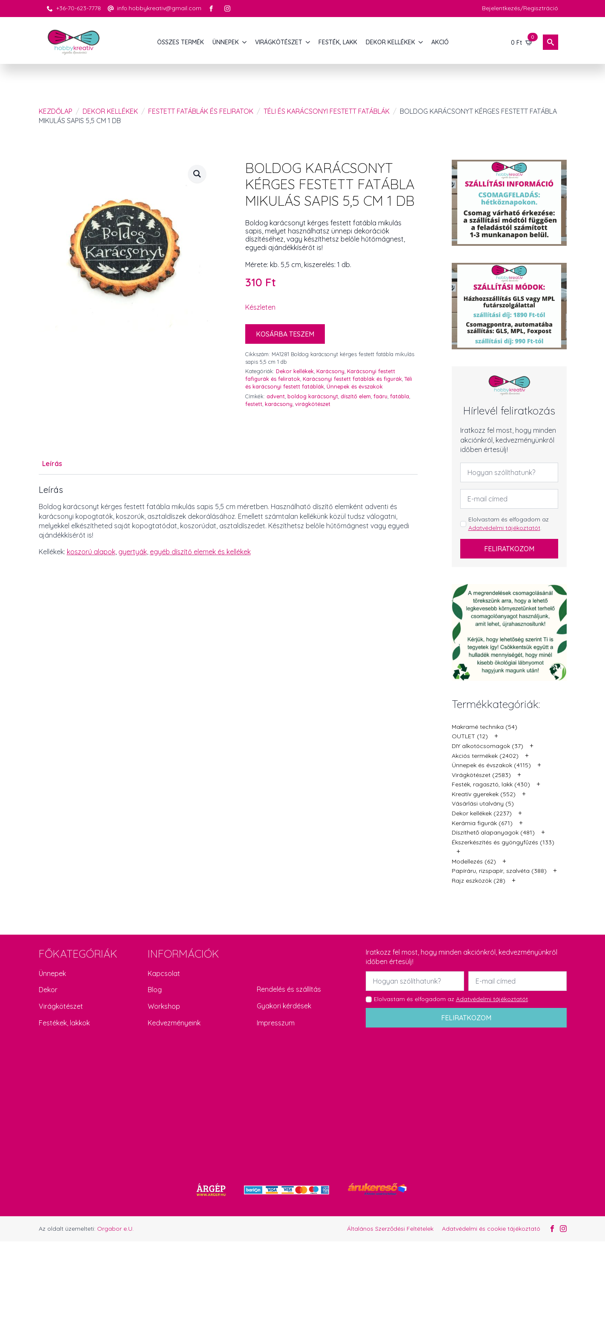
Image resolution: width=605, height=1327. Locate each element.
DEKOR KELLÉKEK (390, 42)
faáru (380, 396)
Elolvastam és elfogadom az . (508, 523)
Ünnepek (52, 973)
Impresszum (276, 1023)
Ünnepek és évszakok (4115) (491, 765)
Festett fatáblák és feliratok (200, 111)
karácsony (278, 403)
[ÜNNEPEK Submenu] (245, 42)
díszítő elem (356, 396)
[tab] (52, 463)
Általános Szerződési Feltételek (390, 1228)
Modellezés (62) (474, 861)
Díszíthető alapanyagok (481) (493, 832)
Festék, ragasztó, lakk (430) (491, 784)
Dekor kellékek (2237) (482, 813)
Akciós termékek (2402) (485, 756)
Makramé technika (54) (484, 727)
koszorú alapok (91, 551)
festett (253, 403)
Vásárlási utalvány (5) (483, 803)
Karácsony (330, 371)
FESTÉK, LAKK (337, 42)
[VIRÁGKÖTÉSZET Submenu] (308, 42)
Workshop (164, 1006)
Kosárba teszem (285, 334)
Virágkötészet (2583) (481, 775)
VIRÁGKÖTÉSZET (278, 42)
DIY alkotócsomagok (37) (487, 746)
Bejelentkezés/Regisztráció (520, 8)
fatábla (399, 396)
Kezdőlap (55, 111)
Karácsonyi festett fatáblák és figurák (352, 378)
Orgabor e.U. (115, 1228)
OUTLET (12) (470, 736)
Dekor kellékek (110, 111)
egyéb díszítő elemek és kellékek (200, 551)
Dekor (48, 989)
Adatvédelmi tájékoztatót (504, 528)
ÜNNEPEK (225, 42)
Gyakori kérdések (284, 1006)
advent (276, 396)
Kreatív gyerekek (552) (484, 794)
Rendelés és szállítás (289, 989)
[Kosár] (522, 42)
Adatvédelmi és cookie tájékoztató (491, 1228)
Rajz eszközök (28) (478, 880)
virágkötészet (312, 403)
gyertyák (132, 551)
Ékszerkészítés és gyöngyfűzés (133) (503, 842)
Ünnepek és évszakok (355, 386)
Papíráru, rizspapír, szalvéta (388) (499, 871)
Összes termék (180, 42)
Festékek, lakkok (64, 1023)
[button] (197, 174)
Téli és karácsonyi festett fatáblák (327, 111)
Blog (155, 989)
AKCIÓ (440, 42)
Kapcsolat (164, 973)
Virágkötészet (61, 1006)
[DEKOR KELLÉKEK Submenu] (421, 42)
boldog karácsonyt (312, 396)
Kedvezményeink (174, 1023)
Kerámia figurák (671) (482, 823)
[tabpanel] (228, 520)
